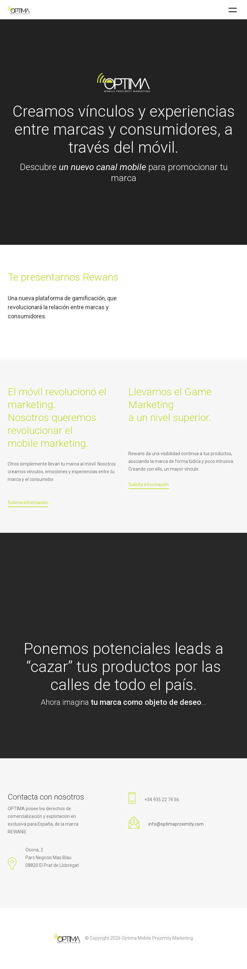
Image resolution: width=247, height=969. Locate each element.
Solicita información (28, 502)
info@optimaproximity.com (176, 824)
